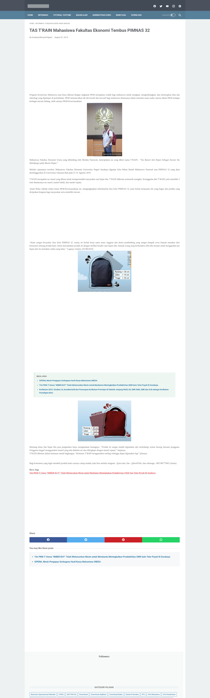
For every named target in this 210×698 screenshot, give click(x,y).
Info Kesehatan (148, 80)
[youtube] (165, 3)
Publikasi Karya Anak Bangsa (154, 151)
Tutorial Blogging (149, 177)
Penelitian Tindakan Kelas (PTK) (155, 136)
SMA (160, 161)
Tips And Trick (163, 167)
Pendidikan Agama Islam (152, 126)
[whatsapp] (118, 573)
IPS (159, 75)
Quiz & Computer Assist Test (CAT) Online (159, 156)
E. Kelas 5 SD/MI (151, 216)
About (115, 688)
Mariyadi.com (109, 694)
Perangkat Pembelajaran (152, 141)
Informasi (45, 11)
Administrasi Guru (103, 11)
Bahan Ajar (83, 11)
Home (32, 11)
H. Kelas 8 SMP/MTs (153, 231)
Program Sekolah (149, 146)
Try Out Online (147, 172)
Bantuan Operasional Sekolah (154, 59)
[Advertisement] (80, 72)
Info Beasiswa (170, 75)
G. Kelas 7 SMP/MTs (153, 226)
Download (138, 11)
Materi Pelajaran (169, 105)
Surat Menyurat (148, 167)
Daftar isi (136, 688)
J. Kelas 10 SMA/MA (153, 240)
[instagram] (171, 3)
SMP (167, 161)
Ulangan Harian (148, 182)
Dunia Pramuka (148, 75)
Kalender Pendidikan (150, 95)
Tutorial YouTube (64, 11)
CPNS (172, 59)
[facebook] (152, 3)
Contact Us (125, 688)
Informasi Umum (160, 85)
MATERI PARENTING (150, 105)
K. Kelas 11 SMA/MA (153, 245)
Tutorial (173, 172)
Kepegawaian (167, 95)
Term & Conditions (102, 688)
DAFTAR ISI (146, 64)
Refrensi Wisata (148, 161)
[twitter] (159, 3)
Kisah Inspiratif (148, 100)
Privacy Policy (87, 688)
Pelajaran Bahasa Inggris (152, 121)
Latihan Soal (163, 100)
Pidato (168, 141)
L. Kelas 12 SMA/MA (153, 249)
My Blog (145, 110)
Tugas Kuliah (162, 172)
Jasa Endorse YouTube (164, 90)
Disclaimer (74, 688)
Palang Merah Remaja (151, 115)
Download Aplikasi (149, 70)
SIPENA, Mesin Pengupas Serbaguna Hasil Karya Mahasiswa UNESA (68, 397)
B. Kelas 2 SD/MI (151, 202)
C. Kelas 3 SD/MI (151, 207)
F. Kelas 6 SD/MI (151, 221)
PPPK (167, 110)
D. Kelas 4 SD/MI (151, 212)
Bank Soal (123, 11)
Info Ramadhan (164, 80)
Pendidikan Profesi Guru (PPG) (154, 131)
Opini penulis (157, 110)
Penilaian (175, 136)
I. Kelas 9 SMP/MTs (152, 235)
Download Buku (166, 70)
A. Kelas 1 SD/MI (151, 198)
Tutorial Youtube (166, 177)
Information (147, 90)
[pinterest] (178, 3)
